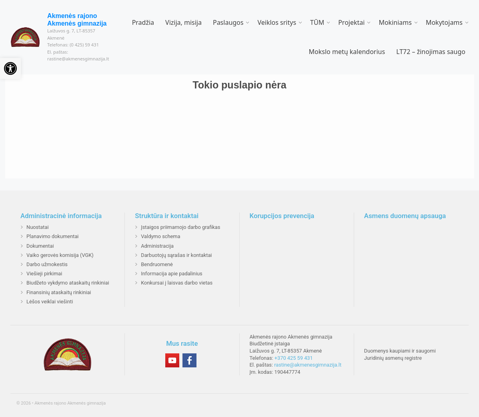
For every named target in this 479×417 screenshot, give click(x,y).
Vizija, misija (183, 22)
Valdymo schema (160, 236)
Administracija (157, 246)
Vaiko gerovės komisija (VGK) (60, 255)
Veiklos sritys (276, 22)
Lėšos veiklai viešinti (49, 302)
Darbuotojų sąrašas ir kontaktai (176, 255)
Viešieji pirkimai (44, 274)
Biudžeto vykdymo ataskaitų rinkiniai (67, 283)
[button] (10, 68)
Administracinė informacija (61, 216)
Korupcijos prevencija (282, 216)
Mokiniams (395, 22)
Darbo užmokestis (47, 264)
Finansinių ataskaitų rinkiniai (58, 292)
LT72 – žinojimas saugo (430, 51)
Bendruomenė (157, 264)
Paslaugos (228, 22)
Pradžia (143, 22)
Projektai (351, 22)
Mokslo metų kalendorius (347, 51)
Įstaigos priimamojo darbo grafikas (180, 227)
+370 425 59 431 (294, 358)
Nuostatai (37, 227)
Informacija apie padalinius (171, 274)
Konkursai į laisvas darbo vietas (176, 283)
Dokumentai (40, 246)
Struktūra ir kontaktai (166, 216)
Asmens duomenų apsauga (405, 216)
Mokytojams (444, 22)
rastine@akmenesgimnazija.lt (307, 365)
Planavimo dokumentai (52, 236)
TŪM (317, 22)
